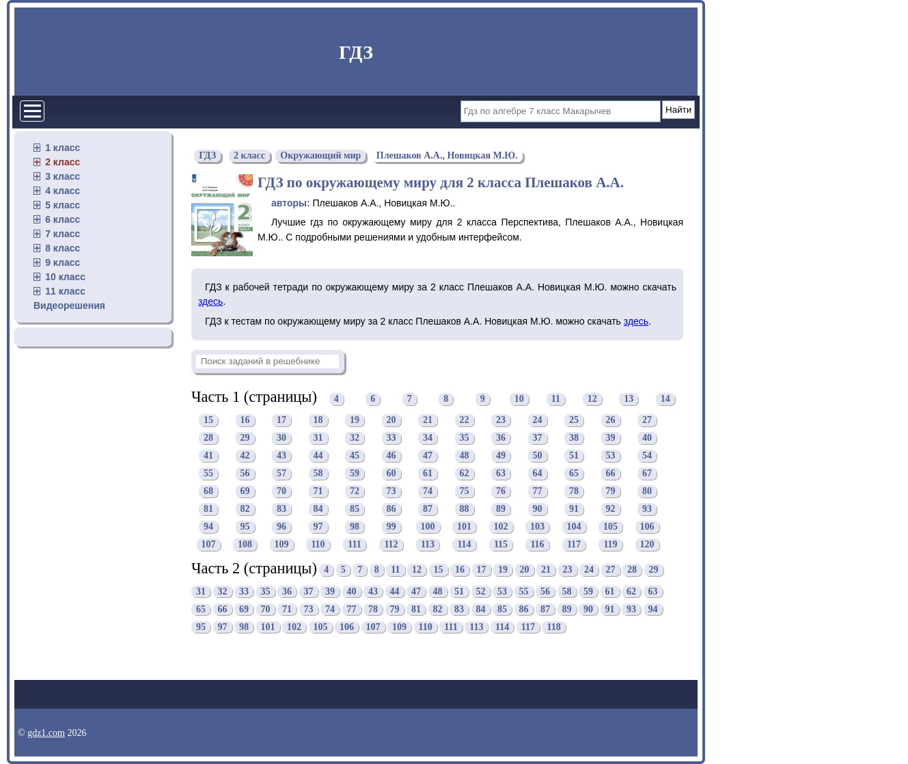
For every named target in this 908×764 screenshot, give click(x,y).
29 (245, 438)
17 (281, 420)
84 (318, 509)
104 (574, 527)
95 (245, 527)
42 (245, 456)
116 (537, 545)
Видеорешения (69, 305)
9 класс (62, 262)
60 (391, 474)
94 (208, 527)
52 (481, 591)
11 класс (65, 291)
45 (354, 456)
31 (318, 438)
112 (391, 545)
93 (647, 509)
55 (208, 474)
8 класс (62, 248)
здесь (210, 301)
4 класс (62, 190)
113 (428, 545)
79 (611, 492)
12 (592, 399)
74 (427, 492)
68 (208, 492)
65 (574, 474)
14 (665, 399)
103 (537, 527)
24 (537, 420)
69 (245, 492)
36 (501, 438)
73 (391, 492)
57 (281, 474)
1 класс (62, 147)
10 (519, 399)
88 (464, 509)
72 (354, 492)
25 (574, 420)
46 (391, 456)
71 (318, 492)
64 (537, 474)
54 (647, 456)
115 (501, 545)
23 (501, 420)
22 (464, 420)
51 (574, 456)
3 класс (62, 176)
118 (553, 627)
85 (354, 509)
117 (574, 545)
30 (281, 438)
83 (281, 509)
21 (427, 420)
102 (501, 527)
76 (501, 492)
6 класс (62, 219)
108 (245, 545)
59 (354, 474)
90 (537, 509)
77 (537, 492)
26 (611, 420)
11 (555, 399)
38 (574, 438)
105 (610, 527)
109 (282, 545)
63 (501, 474)
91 (574, 509)
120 (647, 545)
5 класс (62, 205)
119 (610, 545)
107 (209, 545)
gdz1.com (46, 733)
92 (611, 509)
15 (208, 420)
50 (537, 456)
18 (318, 420)
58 (318, 474)
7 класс (62, 233)
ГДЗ (356, 52)
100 (428, 527)
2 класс (62, 161)
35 (464, 438)
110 (318, 545)
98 (354, 527)
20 (391, 420)
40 (647, 438)
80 (647, 492)
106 (647, 527)
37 (537, 438)
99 (391, 527)
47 (427, 456)
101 (464, 527)
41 (208, 456)
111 (354, 545)
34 (427, 438)
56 (245, 474)
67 (647, 474)
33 (391, 438)
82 (245, 509)
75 (464, 492)
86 (391, 509)
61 (427, 474)
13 (628, 399)
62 (464, 474)
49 (501, 456)
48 (464, 456)
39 (611, 438)
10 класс (65, 276)
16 (245, 420)
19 (354, 420)
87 (427, 509)
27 (647, 420)
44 (318, 456)
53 (611, 456)
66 (611, 474)
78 (574, 492)
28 (208, 438)
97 (318, 527)
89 (501, 509)
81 (208, 509)
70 (281, 492)
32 (354, 438)
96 (281, 527)
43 (281, 456)
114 (464, 545)
